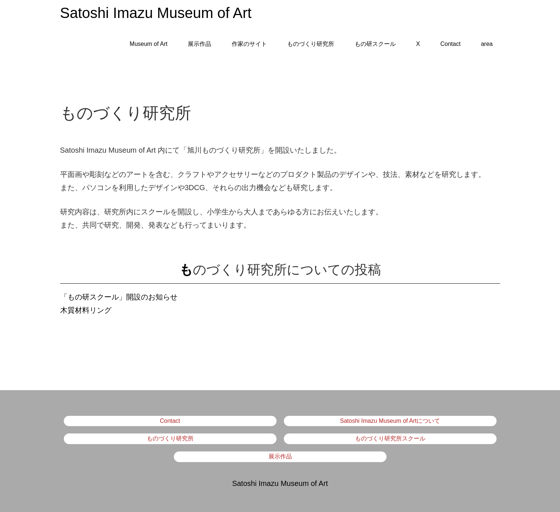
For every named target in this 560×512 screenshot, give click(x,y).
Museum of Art (149, 44)
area (487, 44)
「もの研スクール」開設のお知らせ (118, 297)
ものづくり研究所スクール (390, 438)
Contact (450, 44)
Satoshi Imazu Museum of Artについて (390, 421)
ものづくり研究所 (310, 44)
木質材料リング (85, 310)
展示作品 (199, 44)
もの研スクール (375, 44)
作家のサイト (249, 44)
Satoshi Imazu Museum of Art (156, 13)
